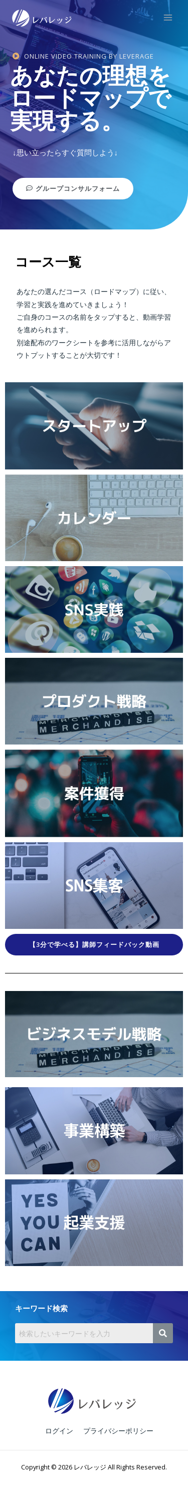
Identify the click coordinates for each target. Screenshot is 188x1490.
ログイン (59, 1430)
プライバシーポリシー (118, 1430)
